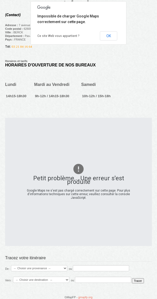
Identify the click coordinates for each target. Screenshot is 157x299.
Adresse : (12, 25)
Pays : (9, 39)
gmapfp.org (85, 297)
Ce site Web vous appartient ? (58, 36)
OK (108, 36)
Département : (15, 35)
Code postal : (14, 28)
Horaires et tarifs (16, 61)
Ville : (9, 32)
